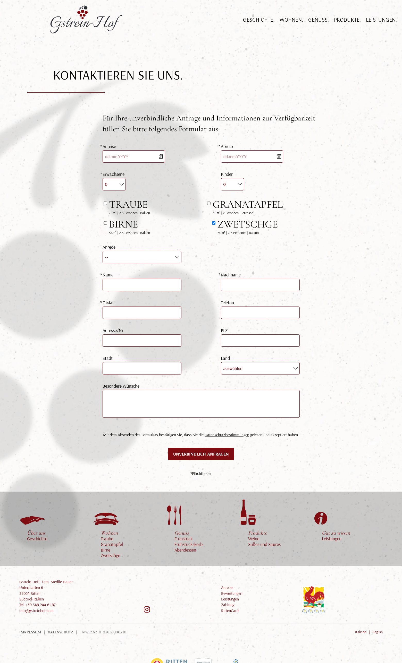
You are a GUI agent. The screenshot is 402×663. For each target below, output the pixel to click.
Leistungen (336, 536)
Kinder (227, 174)
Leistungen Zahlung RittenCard (230, 604)
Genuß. (318, 24)
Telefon (227, 303)
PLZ (224, 330)
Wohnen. (291, 24)
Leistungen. (381, 24)
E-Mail (108, 303)
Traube (107, 539)
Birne (105, 550)
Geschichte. (258, 24)
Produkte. (347, 24)
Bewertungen (231, 593)
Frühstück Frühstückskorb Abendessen (188, 541)
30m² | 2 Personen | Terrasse (248, 206)
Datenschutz (60, 631)
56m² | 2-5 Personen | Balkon (129, 226)
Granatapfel (112, 544)
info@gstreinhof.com (36, 610)
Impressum (30, 631)
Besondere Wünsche (121, 386)
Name (108, 275)
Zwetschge (110, 555)
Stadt (108, 358)
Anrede (109, 247)
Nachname (231, 275)
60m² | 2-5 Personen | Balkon (247, 226)
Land (225, 358)
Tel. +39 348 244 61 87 (37, 604)
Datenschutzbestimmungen (227, 434)
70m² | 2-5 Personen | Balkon (129, 206)
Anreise (109, 146)
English (378, 632)
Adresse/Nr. (113, 330)
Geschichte (37, 539)
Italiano (360, 632)
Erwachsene (113, 174)
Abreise (227, 146)
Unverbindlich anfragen (201, 454)
